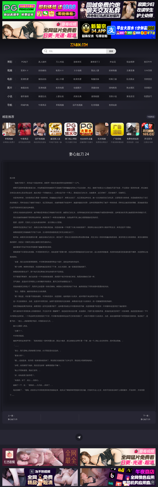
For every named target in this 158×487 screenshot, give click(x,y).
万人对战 (60, 61)
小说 (9, 96)
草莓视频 (60, 105)
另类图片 (148, 87)
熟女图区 (130, 87)
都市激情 (25, 96)
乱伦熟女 (130, 79)
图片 (9, 87)
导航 (9, 105)
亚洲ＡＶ (25, 70)
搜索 (111, 51)
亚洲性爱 (25, 79)
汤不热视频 (77, 105)
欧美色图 (60, 87)
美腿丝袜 (95, 87)
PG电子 (24, 61)
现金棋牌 (130, 61)
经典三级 (113, 79)
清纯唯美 (113, 87)
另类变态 (148, 79)
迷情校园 (95, 96)
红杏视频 (95, 105)
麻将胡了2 (95, 61)
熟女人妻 (95, 70)
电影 (9, 79)
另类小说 (113, 96)
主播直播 (130, 70)
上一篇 (23, 417)
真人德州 (42, 61)
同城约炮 (25, 105)
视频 (9, 70)
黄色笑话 (130, 96)
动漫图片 (77, 87)
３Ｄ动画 (77, 70)
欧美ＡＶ (60, 70)
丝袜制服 (113, 70)
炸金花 (113, 61)
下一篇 (134, 417)
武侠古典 (77, 96)
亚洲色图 (42, 87)
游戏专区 (77, 61)
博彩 (9, 61)
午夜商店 (42, 105)
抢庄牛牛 (148, 61)
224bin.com (79, 44)
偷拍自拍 (42, 79)
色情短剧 (113, 105)
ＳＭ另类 (148, 70)
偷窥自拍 (25, 87)
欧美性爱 (77, 79)
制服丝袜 (95, 79)
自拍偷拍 (42, 70)
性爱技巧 (148, 96)
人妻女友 (60, 96)
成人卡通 (60, 79)
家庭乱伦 (42, 96)
